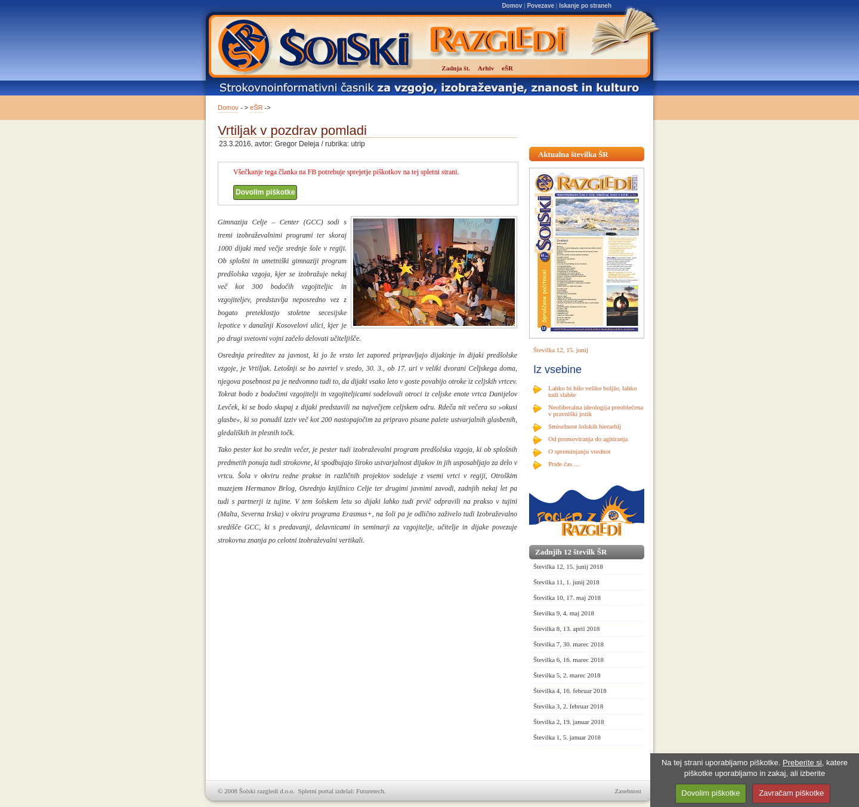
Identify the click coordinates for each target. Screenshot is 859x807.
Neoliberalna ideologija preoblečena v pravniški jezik (595, 410)
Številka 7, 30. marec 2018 (568, 644)
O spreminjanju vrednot (579, 451)
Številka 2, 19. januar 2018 (568, 721)
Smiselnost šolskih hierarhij (584, 426)
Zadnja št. (455, 68)
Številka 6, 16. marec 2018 (568, 659)
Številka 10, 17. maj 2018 (567, 597)
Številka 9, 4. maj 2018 (563, 613)
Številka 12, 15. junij (560, 349)
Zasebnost (627, 790)
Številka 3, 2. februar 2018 (568, 706)
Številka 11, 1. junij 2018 (566, 582)
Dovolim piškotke (265, 192)
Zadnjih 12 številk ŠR (571, 551)
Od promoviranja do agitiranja (588, 438)
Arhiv (486, 68)
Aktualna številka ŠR (573, 154)
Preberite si (802, 762)
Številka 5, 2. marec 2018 (566, 675)
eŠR (256, 107)
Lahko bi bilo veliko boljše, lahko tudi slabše (592, 391)
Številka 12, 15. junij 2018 (568, 566)
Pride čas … (564, 463)
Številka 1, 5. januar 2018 (567, 737)
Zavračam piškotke (791, 792)
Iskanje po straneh (585, 5)
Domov (512, 5)
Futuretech (370, 790)
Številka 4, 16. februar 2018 (570, 690)
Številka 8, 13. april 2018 (566, 628)
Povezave (540, 5)
